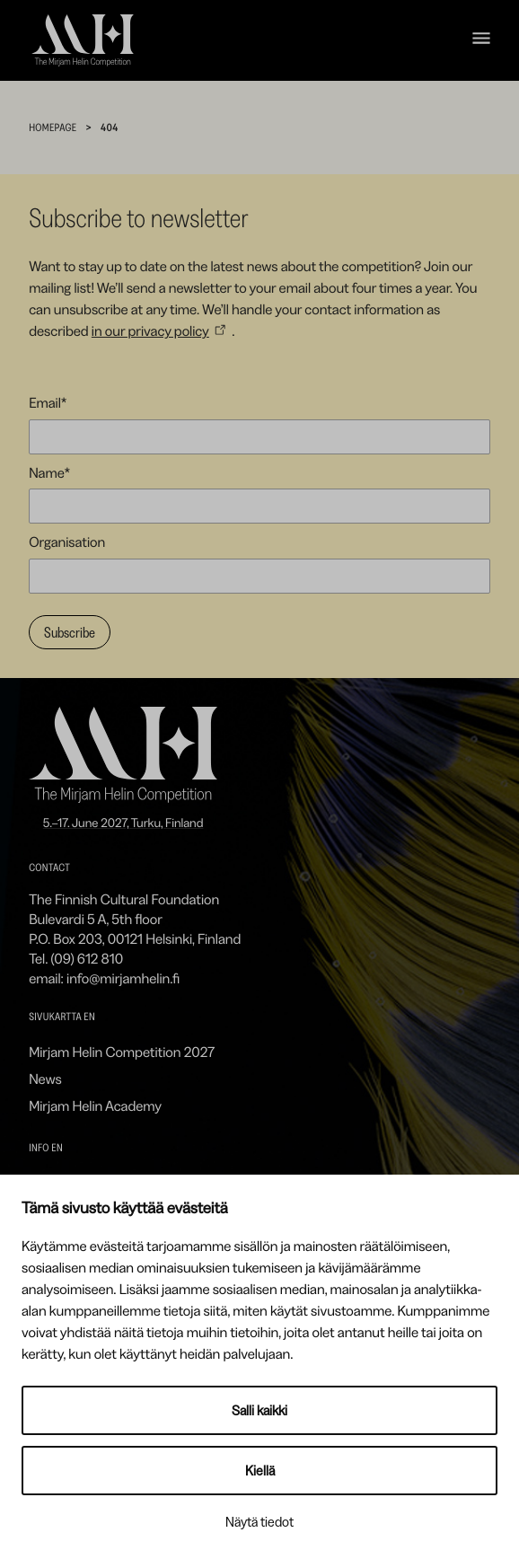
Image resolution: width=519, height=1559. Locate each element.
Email (47, 402)
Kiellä (260, 1470)
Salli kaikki (259, 1410)
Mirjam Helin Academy (95, 1105)
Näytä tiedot (259, 1521)
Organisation (67, 541)
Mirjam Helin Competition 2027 (122, 1052)
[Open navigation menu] (481, 41)
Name (49, 472)
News (45, 1079)
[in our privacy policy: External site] (162, 330)
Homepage (52, 127)
